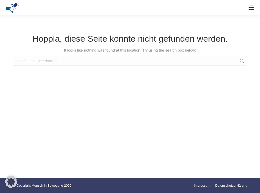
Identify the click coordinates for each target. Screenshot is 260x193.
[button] (11, 182)
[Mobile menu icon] (251, 7)
